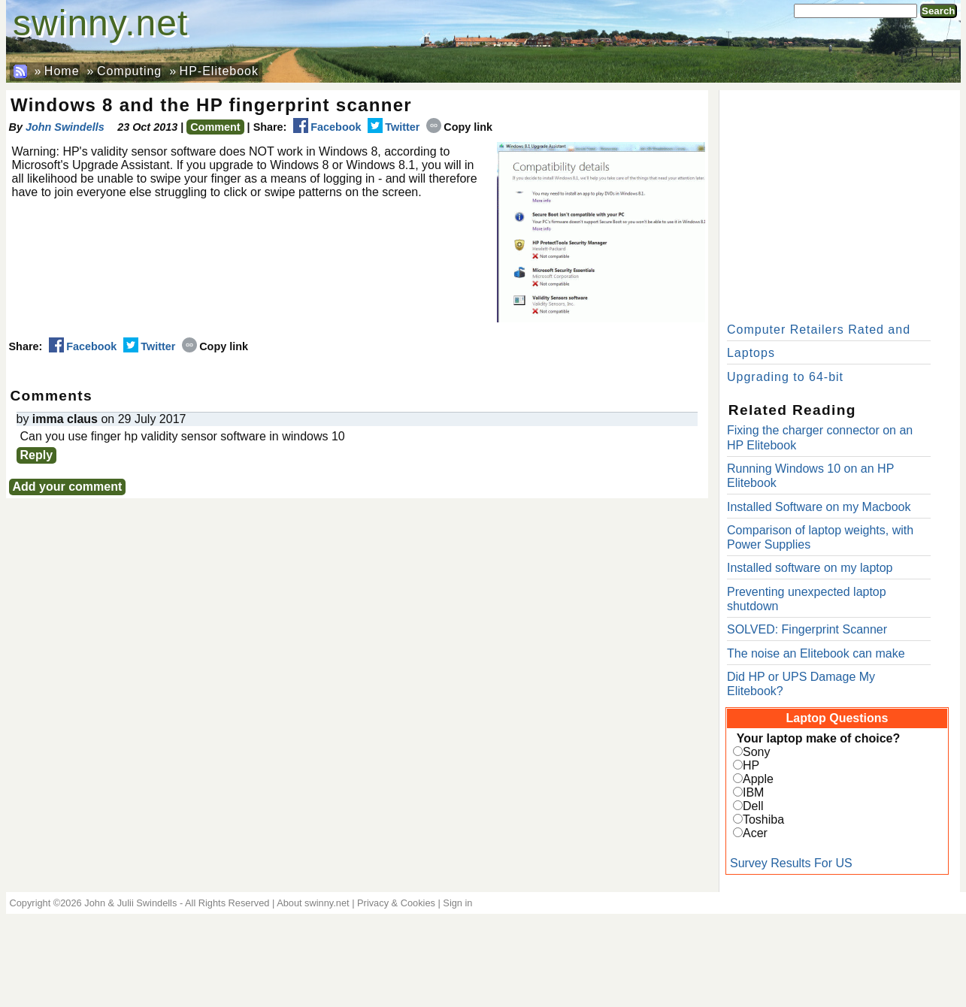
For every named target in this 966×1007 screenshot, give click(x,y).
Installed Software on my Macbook (819, 506)
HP (751, 765)
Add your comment (68, 486)
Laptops (751, 352)
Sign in (457, 903)
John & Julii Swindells (130, 903)
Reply (36, 455)
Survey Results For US (791, 863)
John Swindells (65, 127)
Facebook (327, 127)
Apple (758, 779)
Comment (215, 127)
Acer (755, 833)
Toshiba (763, 819)
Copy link (459, 127)
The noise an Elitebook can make (816, 653)
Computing (129, 71)
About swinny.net (313, 903)
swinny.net (100, 23)
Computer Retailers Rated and (818, 329)
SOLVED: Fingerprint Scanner (807, 629)
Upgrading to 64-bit (785, 376)
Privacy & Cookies (396, 903)
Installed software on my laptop (810, 567)
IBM (753, 792)
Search (938, 11)
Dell (753, 806)
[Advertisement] (839, 203)
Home (62, 71)
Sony (756, 751)
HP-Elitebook (219, 71)
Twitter (393, 127)
